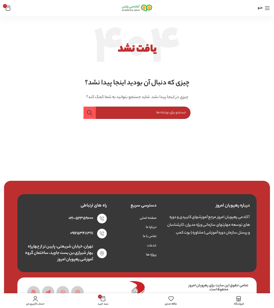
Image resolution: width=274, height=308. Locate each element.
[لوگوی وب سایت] (137, 8)
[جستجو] (137, 113)
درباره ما (151, 227)
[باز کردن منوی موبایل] (264, 8)
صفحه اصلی (148, 218)
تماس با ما (150, 236)
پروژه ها (151, 255)
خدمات (152, 246)
